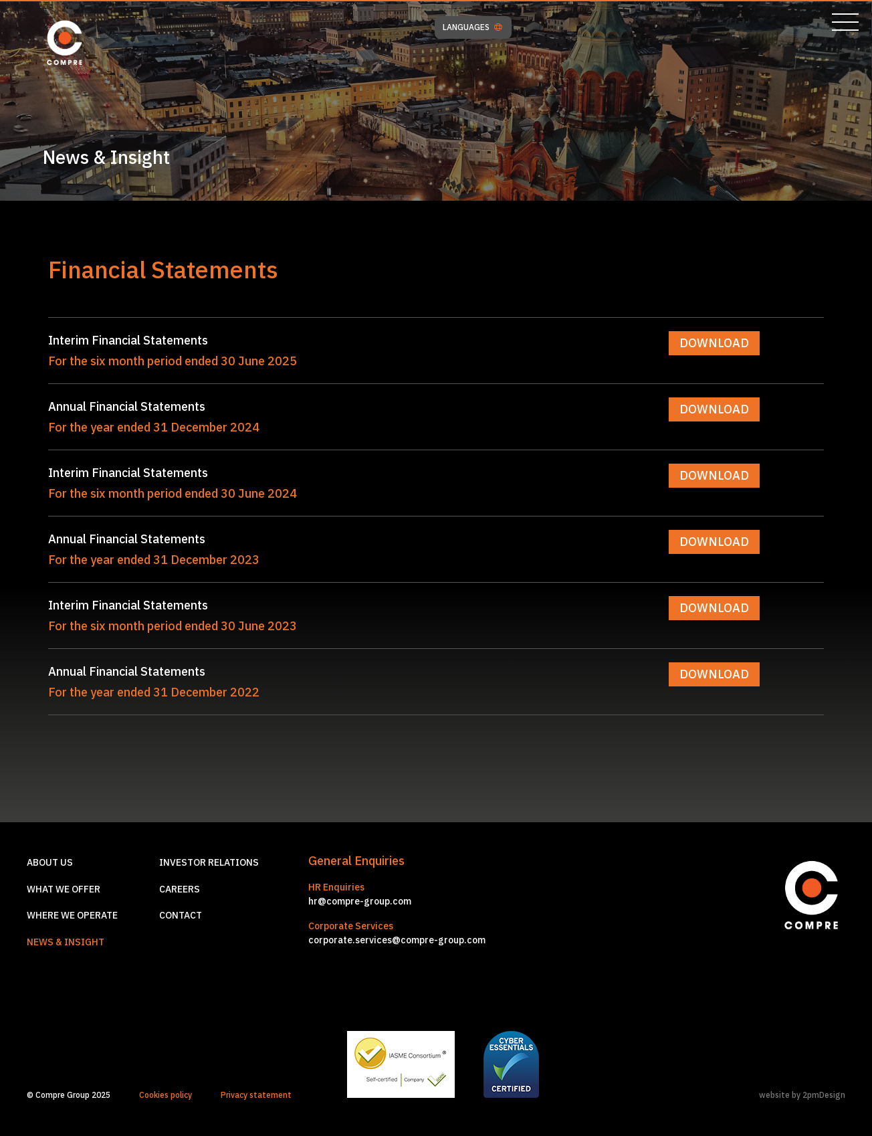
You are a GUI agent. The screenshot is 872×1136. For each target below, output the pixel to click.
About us (50, 862)
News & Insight (65, 942)
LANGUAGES (472, 27)
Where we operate (72, 915)
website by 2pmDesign (802, 1095)
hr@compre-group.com (359, 901)
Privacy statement (256, 1095)
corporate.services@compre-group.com (396, 940)
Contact (180, 915)
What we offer (63, 889)
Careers (179, 889)
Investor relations (209, 862)
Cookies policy (165, 1095)
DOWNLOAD (714, 343)
